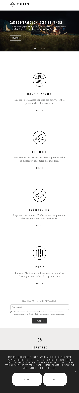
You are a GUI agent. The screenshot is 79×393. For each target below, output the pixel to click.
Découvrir (15, 38)
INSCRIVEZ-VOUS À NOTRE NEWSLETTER (39, 301)
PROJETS (39, 110)
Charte (31, 314)
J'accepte (27, 380)
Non (55, 380)
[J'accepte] (75, 371)
